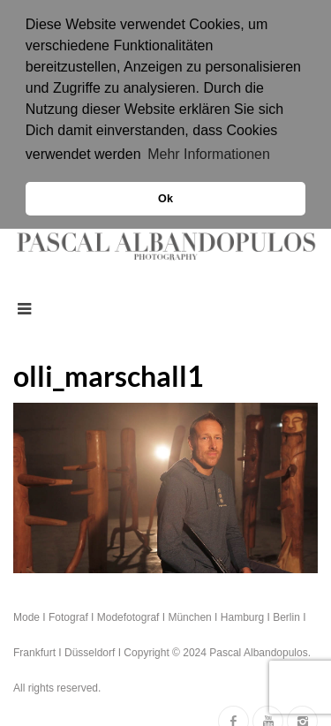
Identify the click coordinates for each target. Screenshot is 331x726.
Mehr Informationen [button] (208, 154)
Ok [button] (165, 199)
